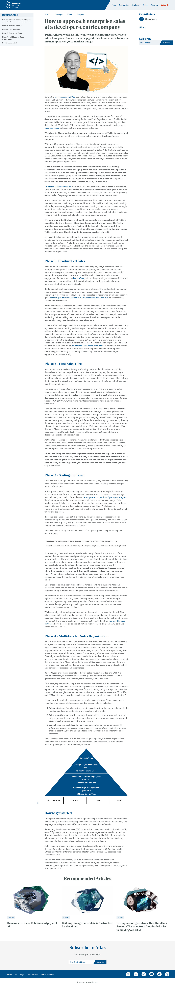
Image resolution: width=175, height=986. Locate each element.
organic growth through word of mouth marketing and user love (79, 297)
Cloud (70, 14)
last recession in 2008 (65, 97)
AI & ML (11, 918)
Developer (58, 14)
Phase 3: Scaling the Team (12, 33)
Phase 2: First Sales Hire (11, 29)
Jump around (10, 15)
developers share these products (87, 345)
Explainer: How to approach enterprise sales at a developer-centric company (16, 21)
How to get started (9, 43)
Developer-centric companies (58, 186)
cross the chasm (52, 128)
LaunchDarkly (79, 278)
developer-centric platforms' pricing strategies (104, 497)
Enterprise (80, 14)
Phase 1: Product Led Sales (12, 26)
